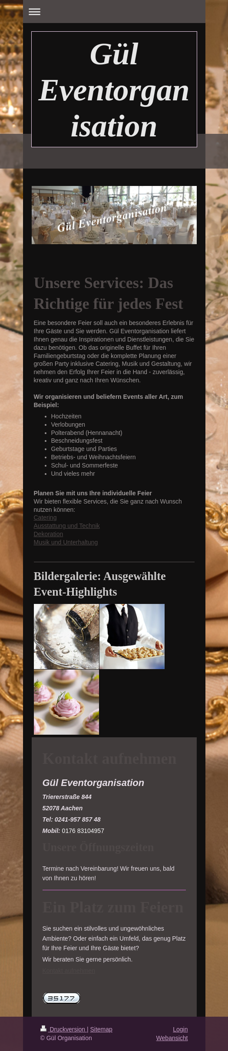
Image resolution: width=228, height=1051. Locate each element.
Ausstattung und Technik (67, 525)
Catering (45, 517)
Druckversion (63, 1029)
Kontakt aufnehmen (69, 970)
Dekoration (48, 533)
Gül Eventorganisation (113, 89)
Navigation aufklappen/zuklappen (114, 11)
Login (180, 1029)
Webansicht (172, 1037)
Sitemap (101, 1029)
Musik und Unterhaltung (66, 542)
